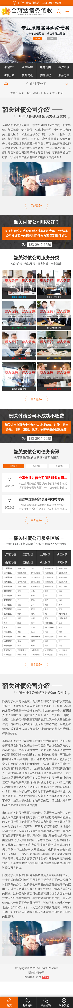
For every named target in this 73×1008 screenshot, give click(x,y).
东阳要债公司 (35, 665)
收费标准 (27, 67)
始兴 (19, 606)
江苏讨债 (27, 569)
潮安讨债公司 (49, 652)
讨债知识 (14, 479)
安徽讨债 (27, 577)
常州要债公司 (35, 670)
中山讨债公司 (21, 652)
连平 (19, 642)
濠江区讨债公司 (63, 597)
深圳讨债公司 (8, 588)
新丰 (60, 606)
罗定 (60, 661)
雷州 (60, 611)
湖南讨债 (62, 577)
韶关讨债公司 (8, 606)
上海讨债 (45, 569)
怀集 (33, 615)
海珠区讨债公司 (63, 583)
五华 (46, 633)
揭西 (33, 656)
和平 (33, 642)
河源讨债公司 (49, 638)
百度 (38, 991)
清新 (46, 647)
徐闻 (33, 611)
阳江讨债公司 (49, 643)
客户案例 (63, 67)
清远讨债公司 (8, 647)
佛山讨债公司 (8, 602)
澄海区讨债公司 (49, 597)
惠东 (33, 629)
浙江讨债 (62, 569)
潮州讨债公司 (35, 652)
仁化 (60, 92)
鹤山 (46, 620)
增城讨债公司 (21, 583)
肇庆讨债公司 (8, 615)
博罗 (19, 629)
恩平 (60, 620)
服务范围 (45, 67)
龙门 (46, 629)
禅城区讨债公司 (21, 602)
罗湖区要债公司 (35, 588)
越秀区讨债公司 (49, 583)
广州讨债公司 (8, 583)
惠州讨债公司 (8, 629)
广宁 (19, 615)
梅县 (5, 633)
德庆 (60, 615)
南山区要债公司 (49, 588)
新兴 (19, 661)
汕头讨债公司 (8, 597)
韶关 (52, 92)
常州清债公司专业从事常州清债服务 (63, 665)
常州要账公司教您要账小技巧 (21, 665)
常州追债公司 (21, 670)
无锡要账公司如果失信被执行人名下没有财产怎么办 (8, 665)
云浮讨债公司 (8, 661)
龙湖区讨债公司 (35, 597)
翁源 (46, 606)
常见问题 (59, 479)
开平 (33, 620)
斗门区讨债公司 (35, 593)
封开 (46, 615)
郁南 (33, 661)
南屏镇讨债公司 (63, 593)
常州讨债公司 (8, 670)
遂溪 (19, 611)
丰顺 (33, 633)
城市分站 (9, 75)
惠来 (46, 656)
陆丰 (33, 638)
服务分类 (63, 75)
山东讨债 (10, 577)
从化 (33, 583)
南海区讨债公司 (35, 602)
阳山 (33, 647)
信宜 (60, 624)
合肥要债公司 (49, 665)
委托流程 (45, 75)
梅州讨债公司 (63, 629)
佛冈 (19, 647)
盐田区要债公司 (63, 588)
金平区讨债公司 (21, 597)
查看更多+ (36, 411)
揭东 (19, 656)
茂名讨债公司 (8, 624)
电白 (19, 624)
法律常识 (36, 479)
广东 (43, 92)
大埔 (19, 633)
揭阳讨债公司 (8, 656)
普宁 (60, 656)
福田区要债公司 (21, 588)
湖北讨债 (45, 577)
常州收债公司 (63, 670)
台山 (19, 620)
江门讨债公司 (8, 620)
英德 (60, 647)
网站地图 (29, 991)
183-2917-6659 (40, 245)
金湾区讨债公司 (49, 593)
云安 (46, 661)
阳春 (60, 642)
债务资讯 (27, 75)
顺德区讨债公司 (49, 602)
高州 (33, 624)
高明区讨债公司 (63, 602)
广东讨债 (10, 569)
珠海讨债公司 (8, 593)
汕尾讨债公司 (63, 633)
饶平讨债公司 (63, 652)
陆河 (19, 638)
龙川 (5, 642)
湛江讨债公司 (8, 611)
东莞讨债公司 (8, 652)
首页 (21, 92)
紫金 (60, 638)
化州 (46, 624)
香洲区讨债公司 (21, 593)
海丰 (5, 638)
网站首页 (9, 67)
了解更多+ (36, 205)
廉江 (46, 611)
